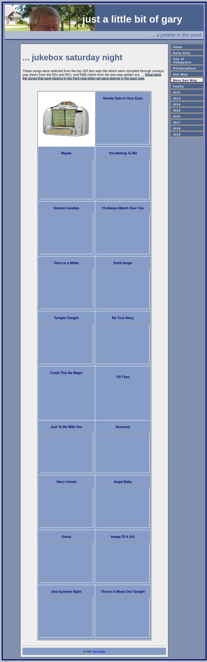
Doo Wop (180, 74)
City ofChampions (182, 60)
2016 (177, 116)
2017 (177, 122)
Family (178, 86)
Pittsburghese (184, 68)
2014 (177, 104)
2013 (177, 98)
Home (177, 47)
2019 (177, 134)
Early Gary (181, 53)
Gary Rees (98, 651)
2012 (177, 92)
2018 (177, 128)
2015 (177, 110)
